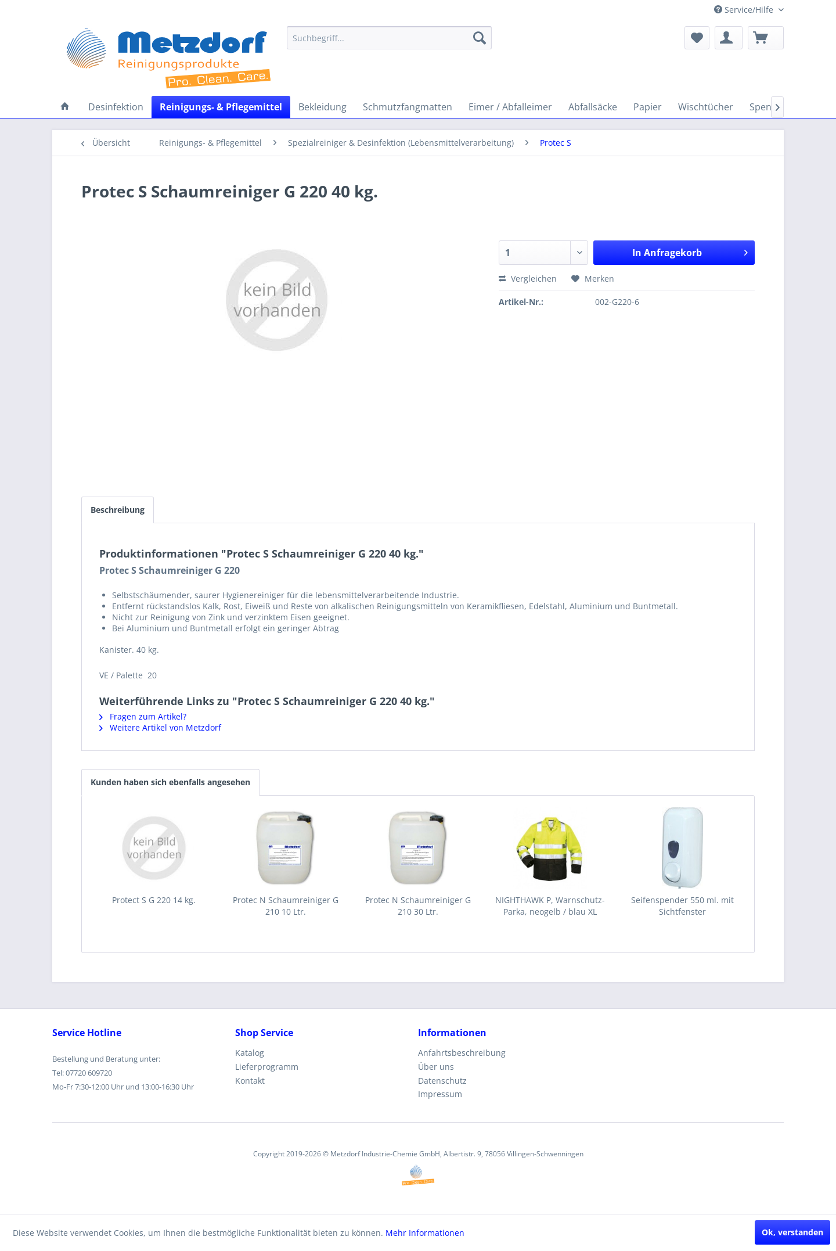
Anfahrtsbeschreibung (462, 1052)
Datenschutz (442, 1080)
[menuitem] (389, 37)
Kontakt (250, 1080)
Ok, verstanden (792, 1232)
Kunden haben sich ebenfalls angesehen (170, 782)
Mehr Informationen (424, 1232)
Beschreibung (118, 509)
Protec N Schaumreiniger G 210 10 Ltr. (285, 905)
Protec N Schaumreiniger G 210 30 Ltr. (418, 905)
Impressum (440, 1093)
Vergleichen (528, 278)
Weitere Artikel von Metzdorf (160, 727)
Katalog (249, 1052)
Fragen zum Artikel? (142, 716)
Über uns (436, 1066)
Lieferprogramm (266, 1066)
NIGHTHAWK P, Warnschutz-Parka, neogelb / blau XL (550, 905)
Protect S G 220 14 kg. (154, 899)
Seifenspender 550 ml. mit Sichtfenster (682, 905)
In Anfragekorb (690, 251)
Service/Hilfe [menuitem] (745, 9)
